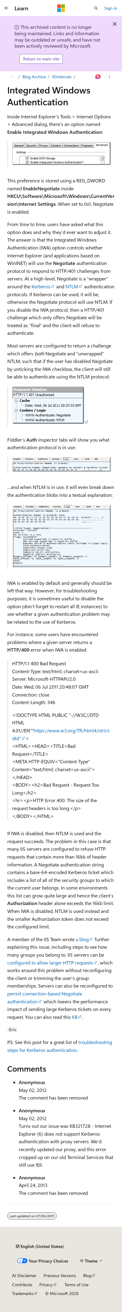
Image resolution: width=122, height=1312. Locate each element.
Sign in (110, 8)
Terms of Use (76, 1284)
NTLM (71, 286)
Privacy (46, 1284)
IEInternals (61, 77)
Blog (87, 1275)
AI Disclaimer (24, 1275)
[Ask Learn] (98, 77)
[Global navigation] (6, 8)
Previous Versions (60, 1275)
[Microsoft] (61, 8)
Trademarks (22, 1293)
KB (74, 1017)
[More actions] (109, 77)
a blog (82, 939)
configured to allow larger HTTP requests (50, 962)
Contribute (22, 1284)
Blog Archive (34, 77)
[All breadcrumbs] (12, 77)
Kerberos (40, 286)
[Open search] (96, 8)
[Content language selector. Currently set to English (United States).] (40, 1246)
